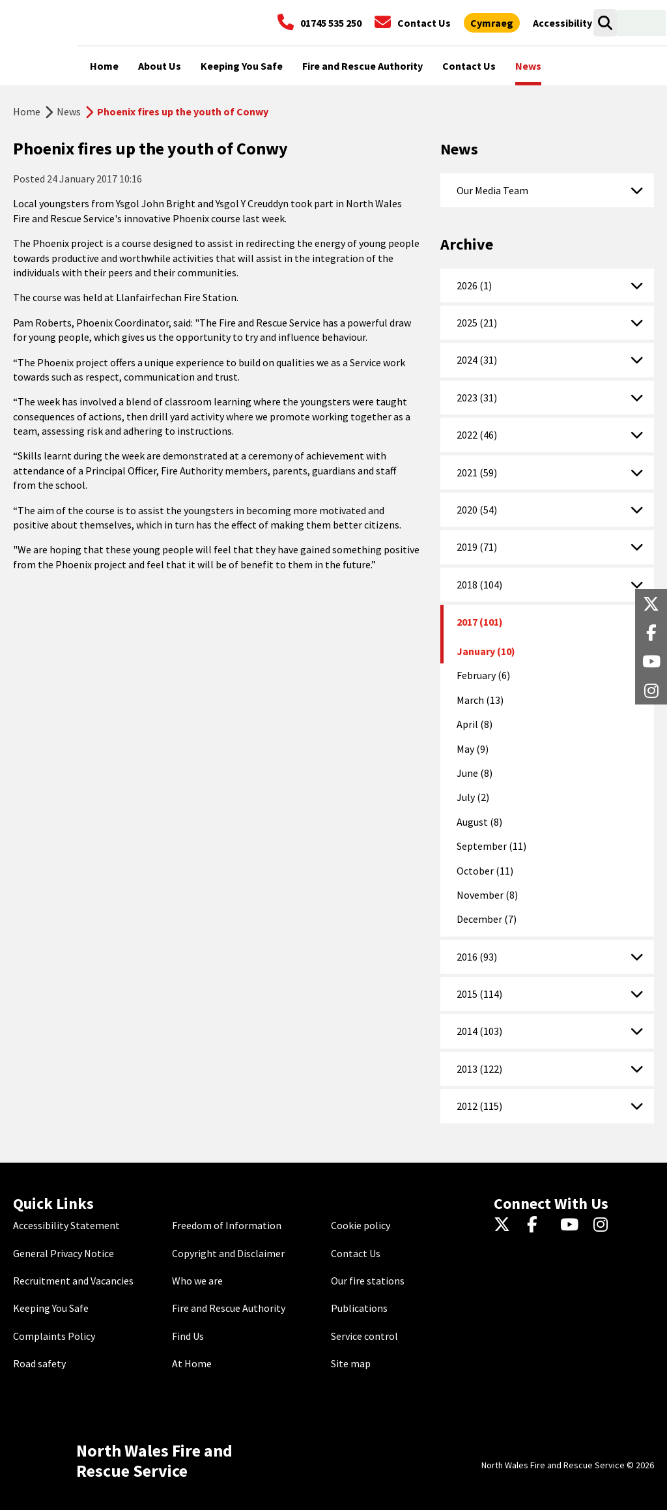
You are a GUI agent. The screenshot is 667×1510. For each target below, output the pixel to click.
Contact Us (355, 1253)
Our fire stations (367, 1280)
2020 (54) (477, 509)
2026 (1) (474, 285)
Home (26, 111)
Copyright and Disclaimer (228, 1253)
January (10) (486, 651)
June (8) (474, 772)
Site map (351, 1363)
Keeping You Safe (51, 1307)
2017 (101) (480, 621)
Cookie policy (360, 1225)
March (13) (480, 699)
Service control (364, 1336)
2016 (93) (477, 956)
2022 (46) (477, 434)
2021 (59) (477, 472)
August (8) (479, 821)
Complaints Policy (54, 1336)
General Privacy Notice (63, 1253)
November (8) (487, 894)
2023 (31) (477, 397)
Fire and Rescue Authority (228, 1307)
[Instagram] (604, 1225)
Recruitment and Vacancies (73, 1280)
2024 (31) (477, 359)
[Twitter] (505, 1225)
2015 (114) (479, 993)
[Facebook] (538, 1225)
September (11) (491, 845)
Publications (359, 1307)
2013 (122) (479, 1068)
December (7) (487, 918)
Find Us (188, 1336)
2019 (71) (477, 546)
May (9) (473, 748)
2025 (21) (477, 322)
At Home (192, 1363)
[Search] (604, 22)
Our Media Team (492, 190)
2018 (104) (479, 584)
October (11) (485, 870)
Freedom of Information (226, 1225)
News (69, 111)
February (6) (483, 675)
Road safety (39, 1363)
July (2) (473, 797)
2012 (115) (479, 1105)
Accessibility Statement (66, 1225)
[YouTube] (571, 1225)
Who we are (197, 1280)
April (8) (474, 724)
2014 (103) (479, 1031)
